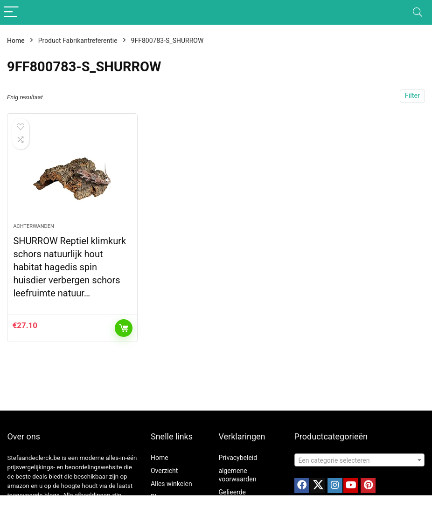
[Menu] (11, 12)
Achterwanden (33, 226)
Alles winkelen (171, 483)
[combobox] (359, 459)
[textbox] (360, 460)
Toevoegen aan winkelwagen (123, 328)
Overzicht (164, 470)
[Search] (417, 12)
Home (16, 40)
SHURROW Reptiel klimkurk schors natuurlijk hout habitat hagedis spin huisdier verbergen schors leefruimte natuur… (69, 267)
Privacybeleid (237, 457)
